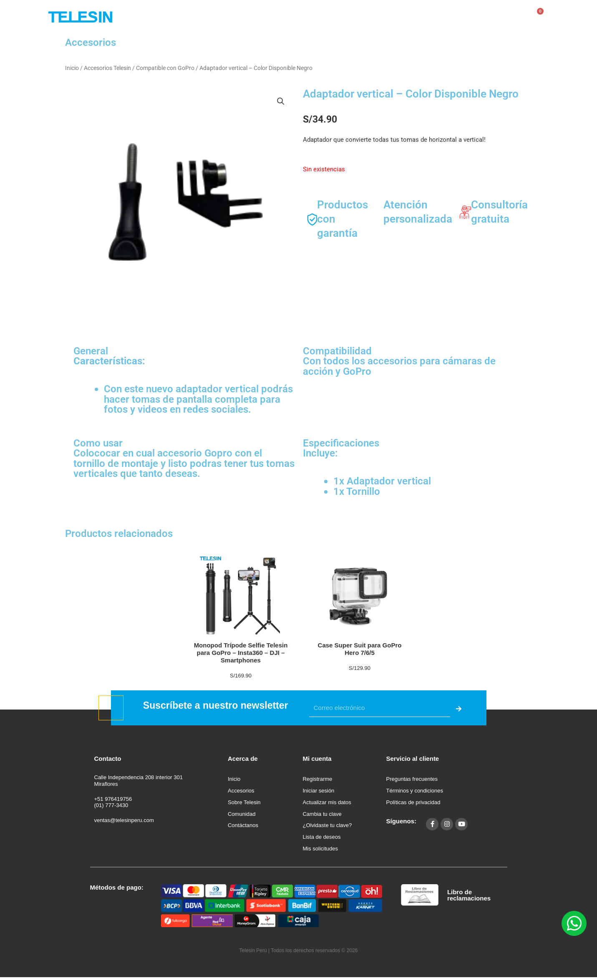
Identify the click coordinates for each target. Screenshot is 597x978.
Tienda (283, 16)
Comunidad (384, 16)
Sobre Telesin (331, 16)
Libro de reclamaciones (469, 895)
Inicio (72, 68)
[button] (280, 101)
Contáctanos (436, 16)
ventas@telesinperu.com (124, 820)
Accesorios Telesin (107, 68)
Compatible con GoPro (165, 68)
